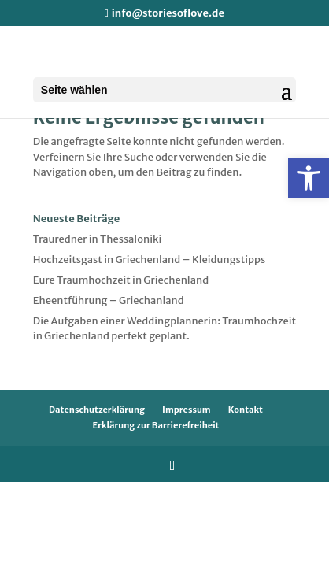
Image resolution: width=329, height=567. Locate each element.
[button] (308, 178)
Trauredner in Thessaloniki (97, 239)
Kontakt (245, 409)
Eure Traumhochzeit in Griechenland (121, 280)
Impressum (186, 409)
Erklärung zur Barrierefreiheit (156, 425)
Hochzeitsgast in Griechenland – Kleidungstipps (149, 259)
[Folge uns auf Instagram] (173, 465)
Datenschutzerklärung (97, 409)
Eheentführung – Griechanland (108, 300)
